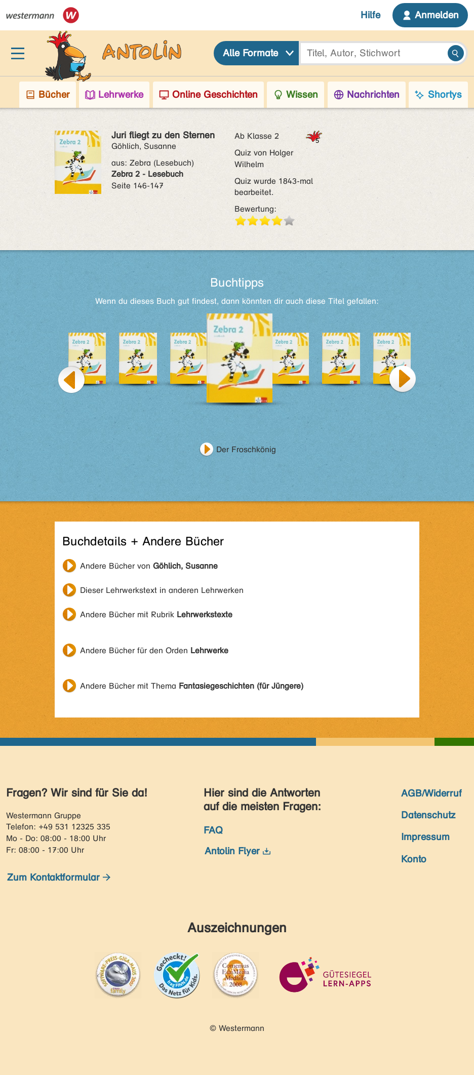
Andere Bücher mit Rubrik (156, 614)
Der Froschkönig (246, 449)
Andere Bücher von (149, 566)
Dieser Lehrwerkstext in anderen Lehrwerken (162, 590)
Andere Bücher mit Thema (191, 686)
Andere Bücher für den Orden (154, 650)
